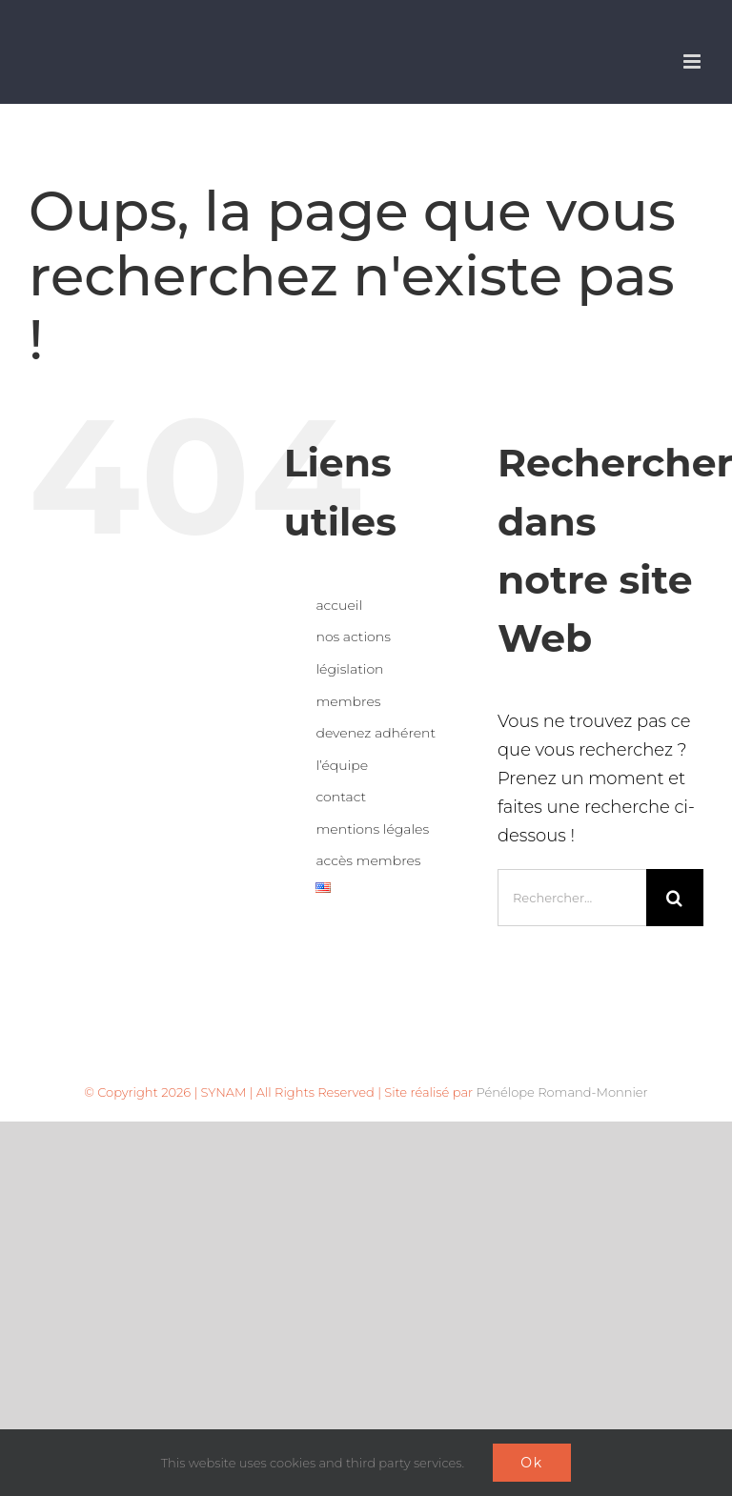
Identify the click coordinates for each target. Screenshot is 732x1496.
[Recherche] (674, 897)
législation (349, 668)
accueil (338, 605)
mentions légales (372, 829)
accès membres (367, 860)
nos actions (352, 636)
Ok (531, 1462)
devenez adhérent (375, 732)
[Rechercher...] (572, 897)
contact (340, 796)
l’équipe (341, 765)
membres (347, 701)
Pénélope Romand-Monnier (561, 1092)
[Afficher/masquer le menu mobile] (693, 61)
